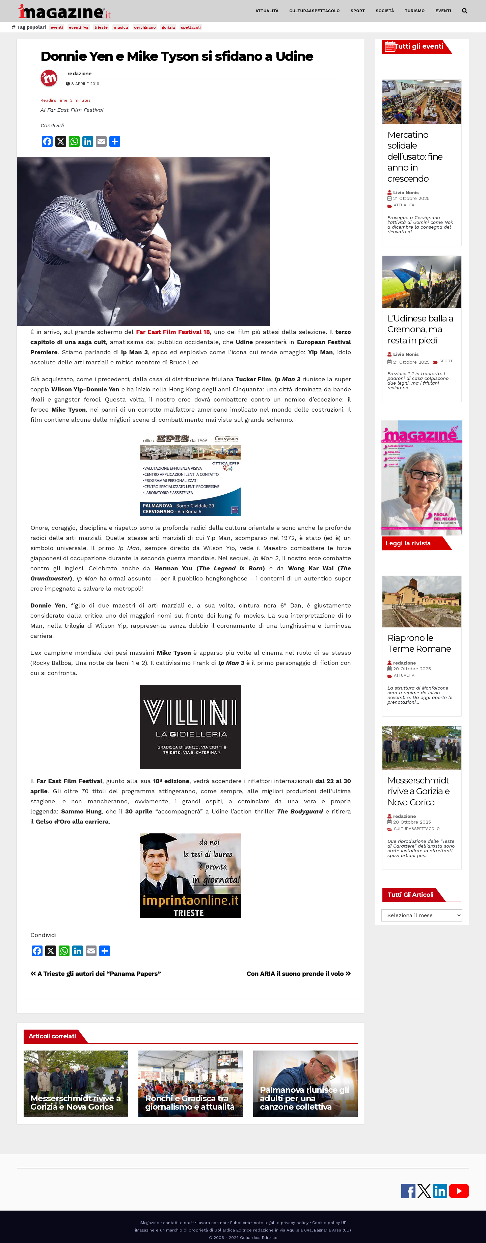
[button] (464, 11)
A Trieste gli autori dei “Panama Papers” (95, 974)
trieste (101, 27)
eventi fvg (78, 27)
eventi (57, 27)
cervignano (145, 27)
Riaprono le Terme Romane (419, 643)
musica (121, 27)
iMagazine (149, 1222)
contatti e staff (178, 1222)
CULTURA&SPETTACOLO (315, 10)
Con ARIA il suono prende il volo (299, 974)
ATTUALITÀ (267, 10)
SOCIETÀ (385, 10)
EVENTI (443, 10)
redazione (80, 74)
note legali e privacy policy (281, 1222)
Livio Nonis (406, 192)
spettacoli (191, 27)
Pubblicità (240, 1222)
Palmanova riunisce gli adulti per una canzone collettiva (304, 1098)
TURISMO (415, 10)
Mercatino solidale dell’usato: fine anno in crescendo (414, 156)
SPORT (358, 10)
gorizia (168, 27)
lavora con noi (211, 1222)
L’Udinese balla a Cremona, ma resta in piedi (420, 329)
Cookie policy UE (329, 1222)
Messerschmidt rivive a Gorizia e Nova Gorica (75, 1102)
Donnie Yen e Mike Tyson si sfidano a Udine (176, 56)
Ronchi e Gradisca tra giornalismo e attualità (189, 1102)
